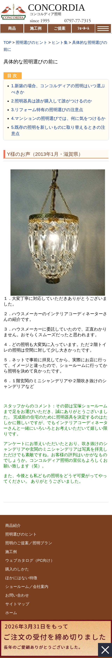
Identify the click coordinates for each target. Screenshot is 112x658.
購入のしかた (17, 569)
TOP (7, 42)
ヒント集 (60, 42)
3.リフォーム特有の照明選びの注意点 (47, 109)
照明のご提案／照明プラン (28, 543)
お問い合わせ (17, 595)
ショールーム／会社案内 (26, 586)
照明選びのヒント (31, 42)
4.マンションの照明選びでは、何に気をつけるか (58, 118)
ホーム (11, 613)
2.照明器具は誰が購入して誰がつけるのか (51, 101)
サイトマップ (17, 604)
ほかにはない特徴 (21, 578)
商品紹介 (13, 525)
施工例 (11, 551)
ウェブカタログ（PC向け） (29, 560)
